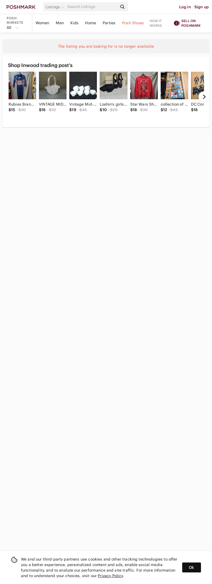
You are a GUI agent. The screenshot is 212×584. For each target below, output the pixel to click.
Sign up (201, 6)
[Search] (91, 6)
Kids (74, 22)
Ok (191, 567)
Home (90, 22)
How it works (156, 23)
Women (42, 22)
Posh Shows (133, 22)
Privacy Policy (110, 575)
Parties (109, 22)
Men (59, 22)
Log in (185, 6)
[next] (204, 96)
